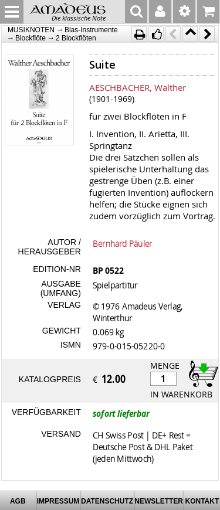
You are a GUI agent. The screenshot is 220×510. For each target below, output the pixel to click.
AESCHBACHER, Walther (137, 87)
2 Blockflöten (76, 38)
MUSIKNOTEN (31, 30)
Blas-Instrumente (91, 30)
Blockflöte (30, 38)
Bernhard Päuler (123, 243)
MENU (11, 11)
